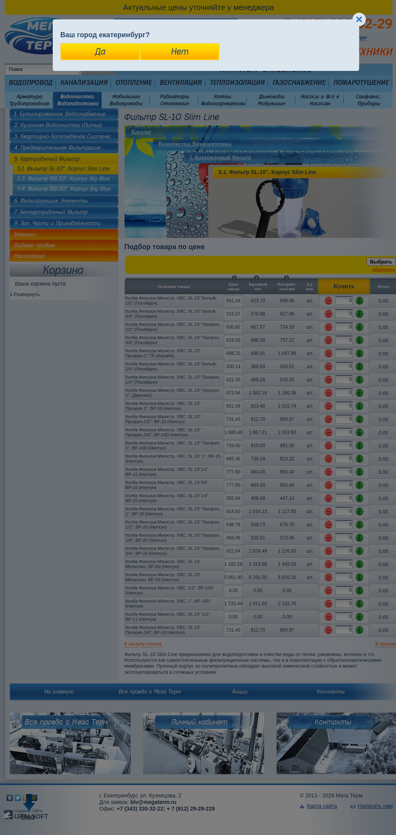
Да (100, 51)
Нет (179, 51)
